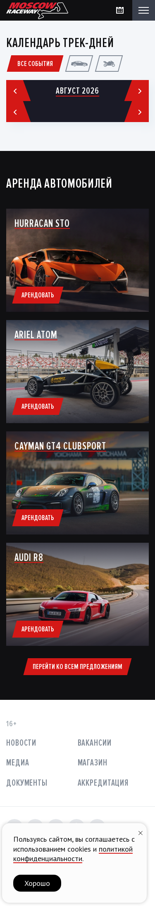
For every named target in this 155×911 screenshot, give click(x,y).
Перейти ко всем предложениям (77, 666)
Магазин (92, 762)
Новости (21, 743)
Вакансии (95, 743)
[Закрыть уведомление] (140, 832)
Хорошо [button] (37, 883)
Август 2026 (77, 91)
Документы (27, 783)
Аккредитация (103, 783)
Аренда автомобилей (59, 184)
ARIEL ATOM (35, 334)
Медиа (17, 762)
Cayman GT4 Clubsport (60, 446)
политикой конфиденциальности (73, 853)
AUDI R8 (28, 557)
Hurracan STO (42, 223)
